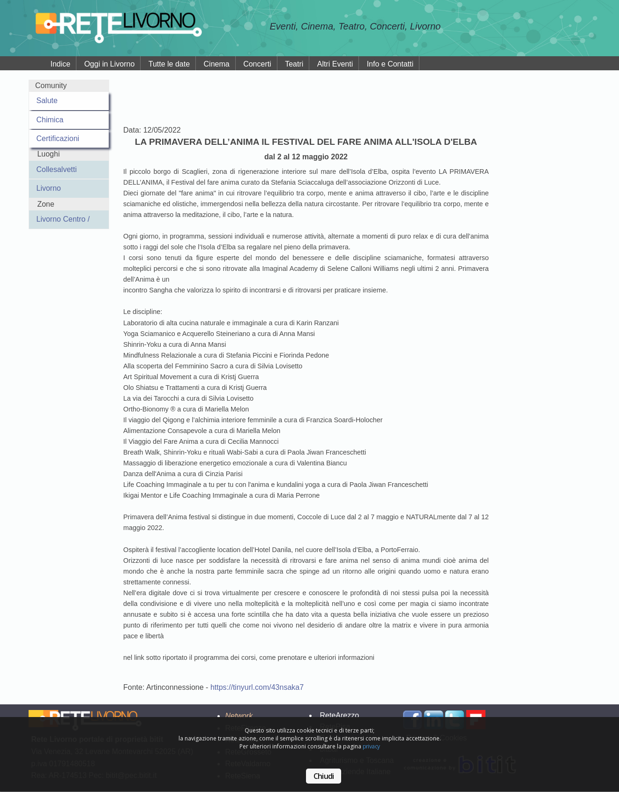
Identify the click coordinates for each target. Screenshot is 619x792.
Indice (61, 64)
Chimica (50, 120)
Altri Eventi (335, 64)
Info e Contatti (390, 64)
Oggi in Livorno (109, 64)
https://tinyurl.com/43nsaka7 (257, 687)
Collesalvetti (57, 169)
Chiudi (323, 776)
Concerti (257, 64)
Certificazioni (58, 138)
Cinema (217, 64)
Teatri (294, 64)
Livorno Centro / (63, 219)
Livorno (49, 188)
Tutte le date (169, 64)
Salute (47, 101)
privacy (371, 746)
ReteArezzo (339, 715)
